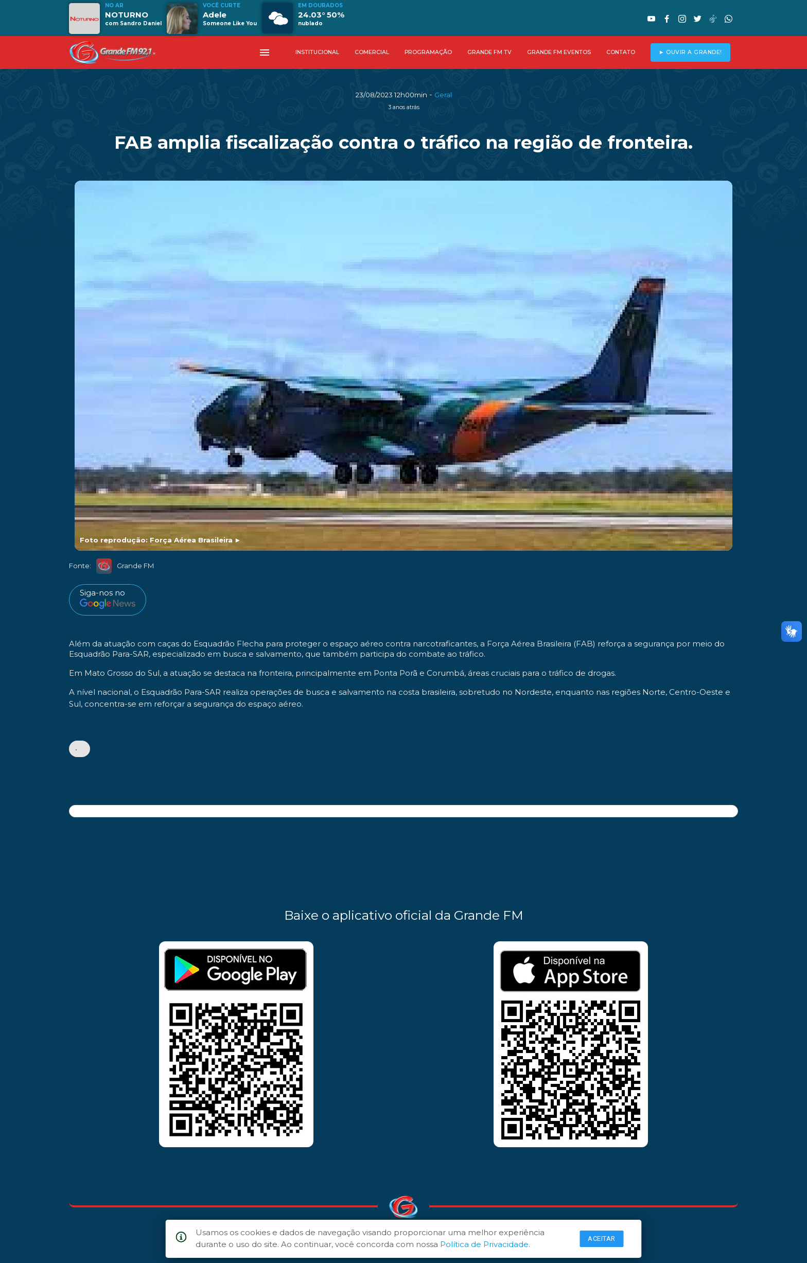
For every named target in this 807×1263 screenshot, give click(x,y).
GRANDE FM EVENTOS (559, 52)
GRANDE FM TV (489, 52)
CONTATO (620, 52)
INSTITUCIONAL (317, 52)
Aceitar (602, 1238)
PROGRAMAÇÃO (428, 52)
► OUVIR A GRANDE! (690, 52)
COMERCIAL (372, 52)
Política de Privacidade (484, 1244)
